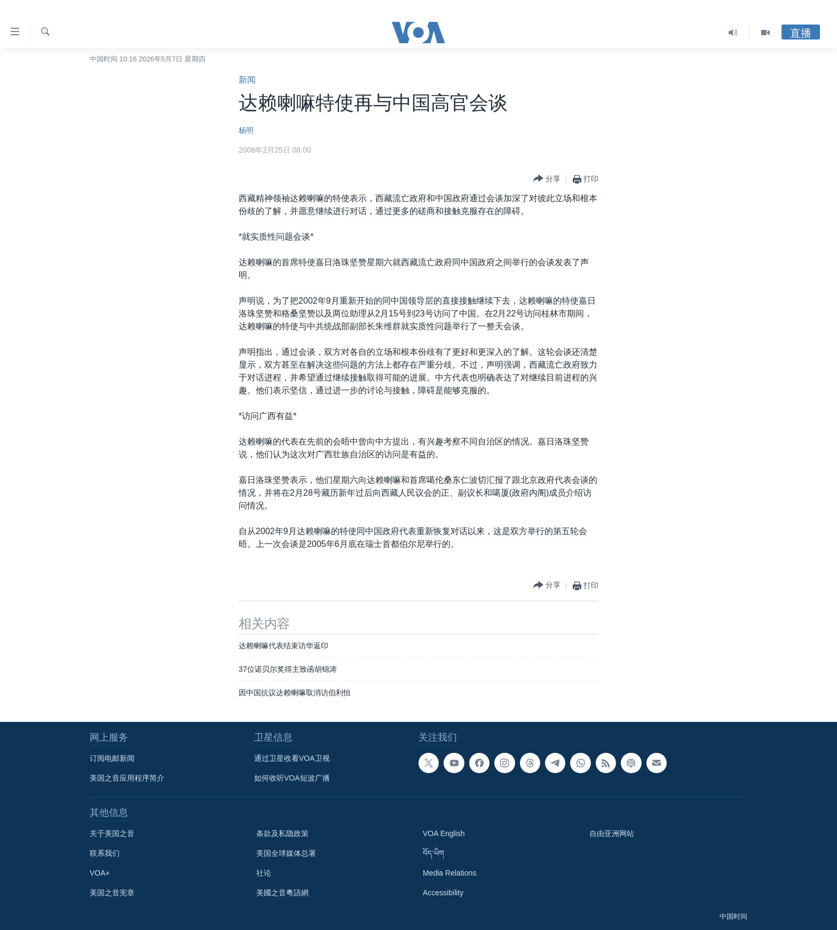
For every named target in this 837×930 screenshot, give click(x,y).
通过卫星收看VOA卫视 (292, 758)
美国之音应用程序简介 (127, 778)
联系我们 (105, 853)
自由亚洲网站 (611, 833)
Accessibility (443, 892)
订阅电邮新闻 (112, 758)
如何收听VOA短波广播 (292, 778)
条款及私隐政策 (282, 833)
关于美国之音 (112, 833)
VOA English (444, 833)
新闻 (247, 79)
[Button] (546, 179)
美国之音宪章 (112, 892)
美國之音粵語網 (282, 892)
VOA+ (100, 873)
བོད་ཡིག (433, 853)
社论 (263, 873)
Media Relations (449, 873)
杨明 (246, 130)
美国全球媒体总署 (286, 853)
